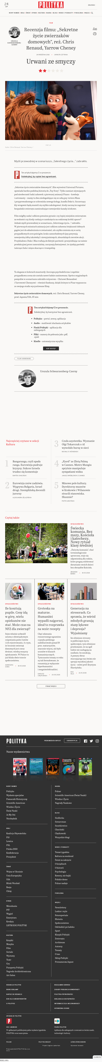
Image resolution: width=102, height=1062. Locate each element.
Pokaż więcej (51, 686)
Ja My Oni (10, 814)
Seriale (9, 952)
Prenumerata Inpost (52, 741)
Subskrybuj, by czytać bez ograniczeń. (38, 177)
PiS (8, 837)
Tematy (58, 950)
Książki (9, 940)
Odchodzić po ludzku (64, 927)
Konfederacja (12, 853)
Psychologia (60, 871)
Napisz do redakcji (14, 994)
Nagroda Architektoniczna (18, 971)
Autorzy (58, 946)
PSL (8, 845)
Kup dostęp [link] (51, 349)
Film (51, 23)
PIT (8, 910)
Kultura (41, 13)
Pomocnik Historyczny (16, 799)
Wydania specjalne (15, 795)
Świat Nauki (11, 811)
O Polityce (10, 1004)
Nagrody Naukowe (63, 803)
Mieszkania (11, 906)
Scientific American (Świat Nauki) (70, 795)
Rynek (34, 13)
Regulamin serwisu (62, 985)
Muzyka (10, 944)
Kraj (22, 13)
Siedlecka (59, 818)
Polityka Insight (45, 1042)
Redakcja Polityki (13, 985)
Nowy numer (14, 13)
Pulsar (58, 791)
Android (13, 1027)
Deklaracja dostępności (64, 999)
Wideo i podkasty (66, 13)
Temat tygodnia (62, 852)
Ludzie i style (61, 911)
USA (8, 879)
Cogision (50, 1046)
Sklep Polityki (61, 958)
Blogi (55, 13)
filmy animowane (24, 359)
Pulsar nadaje (61, 883)
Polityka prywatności (63, 994)
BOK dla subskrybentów (16, 999)
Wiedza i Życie (13, 807)
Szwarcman (60, 822)
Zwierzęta (59, 938)
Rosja (8, 887)
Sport (57, 930)
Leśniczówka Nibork (78, 1042)
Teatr (8, 959)
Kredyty (10, 921)
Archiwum (60, 942)
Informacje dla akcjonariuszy (67, 1004)
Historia (59, 919)
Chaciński (59, 829)
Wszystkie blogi (62, 837)
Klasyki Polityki (62, 934)
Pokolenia (78, 13)
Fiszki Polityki (60, 1027)
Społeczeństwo (62, 923)
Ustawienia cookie (61, 1008)
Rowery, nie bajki (63, 875)
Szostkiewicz (61, 825)
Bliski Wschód (13, 883)
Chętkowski (60, 833)
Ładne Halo (56, 1046)
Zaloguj (91, 5)
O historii (59, 867)
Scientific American (15, 803)
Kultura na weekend (64, 856)
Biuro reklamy (12, 990)
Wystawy (10, 956)
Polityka (10, 791)
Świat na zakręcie (63, 860)
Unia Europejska (14, 875)
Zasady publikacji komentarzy (67, 990)
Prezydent (11, 856)
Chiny (9, 891)
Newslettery (60, 907)
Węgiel (9, 914)
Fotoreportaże (61, 915)
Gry (8, 963)
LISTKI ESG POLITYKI (16, 925)
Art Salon (10, 975)
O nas (57, 954)
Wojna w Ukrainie (14, 871)
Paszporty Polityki (15, 967)
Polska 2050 (11, 849)
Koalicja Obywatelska (16, 833)
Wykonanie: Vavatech (77, 1046)
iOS (7, 1027)
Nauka (48, 13)
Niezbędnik (11, 818)
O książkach (60, 864)
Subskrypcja (72, 741)
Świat (28, 13)
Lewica (9, 841)
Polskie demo (61, 879)
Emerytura (11, 917)
